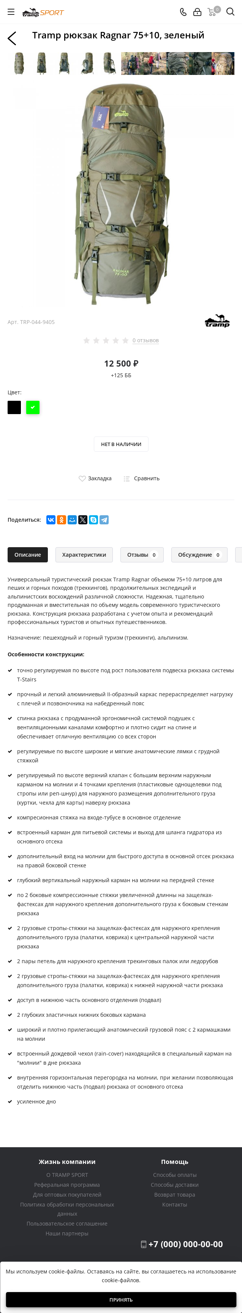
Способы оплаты (175, 1174)
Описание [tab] (27, 554)
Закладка (94, 478)
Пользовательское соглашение (67, 1223)
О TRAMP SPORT (67, 1174)
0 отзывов (146, 340)
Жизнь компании (67, 1161)
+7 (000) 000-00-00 (186, 1243)
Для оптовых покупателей (67, 1194)
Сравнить (140, 478)
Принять (121, 1299)
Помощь (174, 1161)
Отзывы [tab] (142, 554)
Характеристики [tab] (84, 554)
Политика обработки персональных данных (67, 1209)
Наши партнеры (67, 1233)
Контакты (174, 1204)
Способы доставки (175, 1184)
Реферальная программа (67, 1184)
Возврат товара (174, 1194)
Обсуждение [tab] (200, 554)
